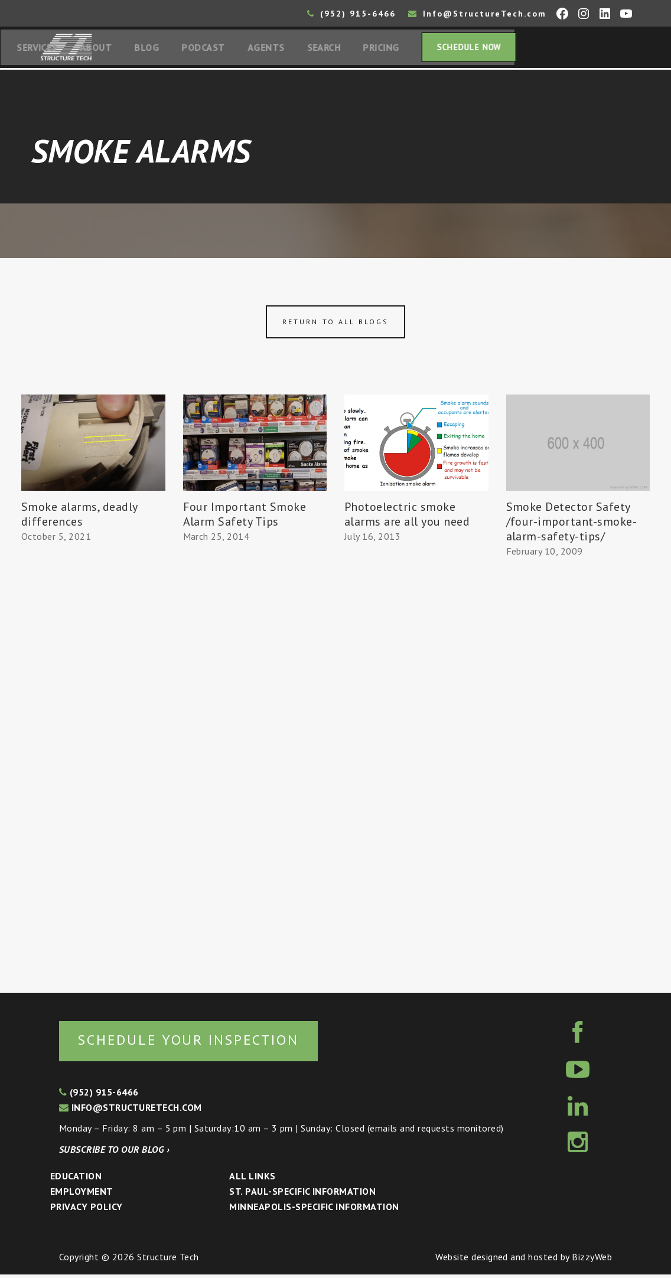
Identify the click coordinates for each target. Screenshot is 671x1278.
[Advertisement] (93, 765)
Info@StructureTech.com (477, 13)
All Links (252, 1180)
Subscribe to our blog (114, 1153)
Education (76, 1180)
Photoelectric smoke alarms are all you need (407, 516)
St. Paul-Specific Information (302, 1195)
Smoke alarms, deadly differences (79, 516)
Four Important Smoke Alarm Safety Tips (245, 516)
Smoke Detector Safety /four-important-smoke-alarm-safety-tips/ (571, 523)
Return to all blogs (335, 324)
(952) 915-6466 (351, 13)
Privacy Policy (86, 1210)
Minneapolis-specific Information (314, 1210)
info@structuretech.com (130, 1111)
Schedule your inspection (198, 1043)
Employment (81, 1195)
